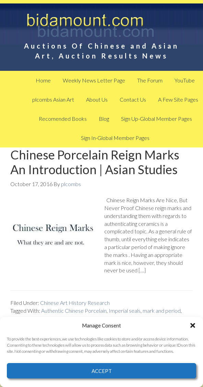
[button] (192, 325)
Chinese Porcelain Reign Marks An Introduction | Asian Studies (94, 162)
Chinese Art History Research (75, 302)
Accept (102, 371)
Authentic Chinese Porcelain (74, 310)
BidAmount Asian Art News (101, 27)
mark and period (162, 310)
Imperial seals (125, 310)
